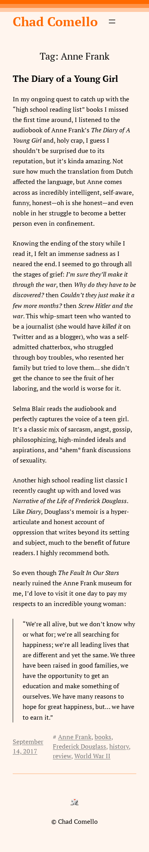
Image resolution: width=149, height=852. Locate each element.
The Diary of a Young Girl (65, 78)
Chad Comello (55, 21)
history (119, 746)
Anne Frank (74, 736)
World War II (92, 755)
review (62, 755)
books (103, 736)
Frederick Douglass (79, 746)
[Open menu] (112, 21)
